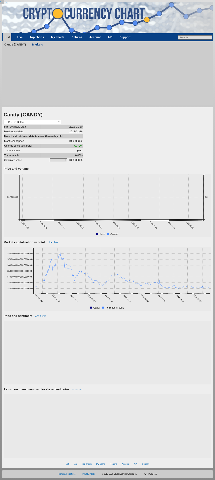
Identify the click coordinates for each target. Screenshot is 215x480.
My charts (57, 37)
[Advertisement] (107, 77)
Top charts (37, 37)
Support (125, 37)
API (110, 37)
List (7, 37)
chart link (53, 242)
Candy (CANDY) (15, 44)
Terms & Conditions (67, 474)
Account (95, 37)
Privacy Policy (89, 474)
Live (20, 37)
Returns (76, 37)
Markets (37, 44)
